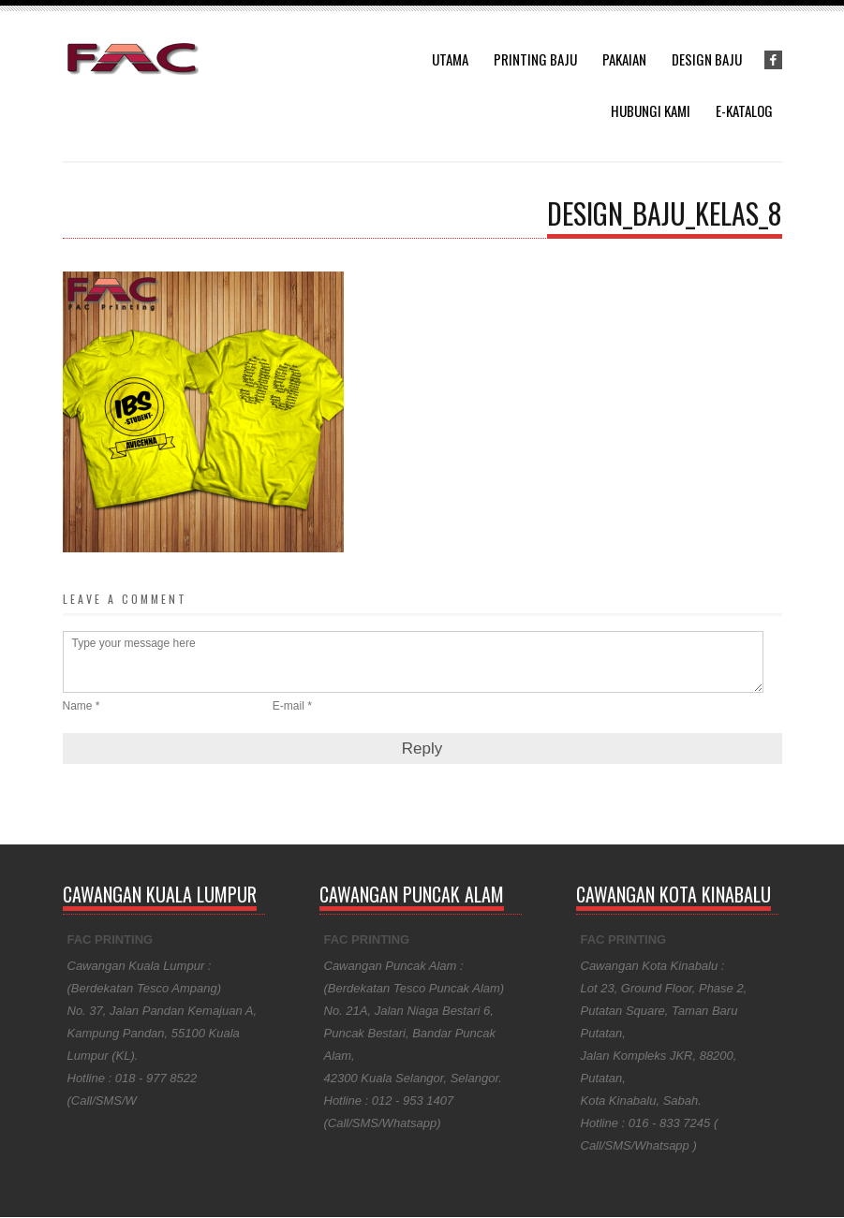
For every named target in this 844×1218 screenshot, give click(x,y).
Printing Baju (535, 59)
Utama (450, 59)
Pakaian (624, 59)
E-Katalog (744, 110)
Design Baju (707, 59)
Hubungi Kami (650, 110)
